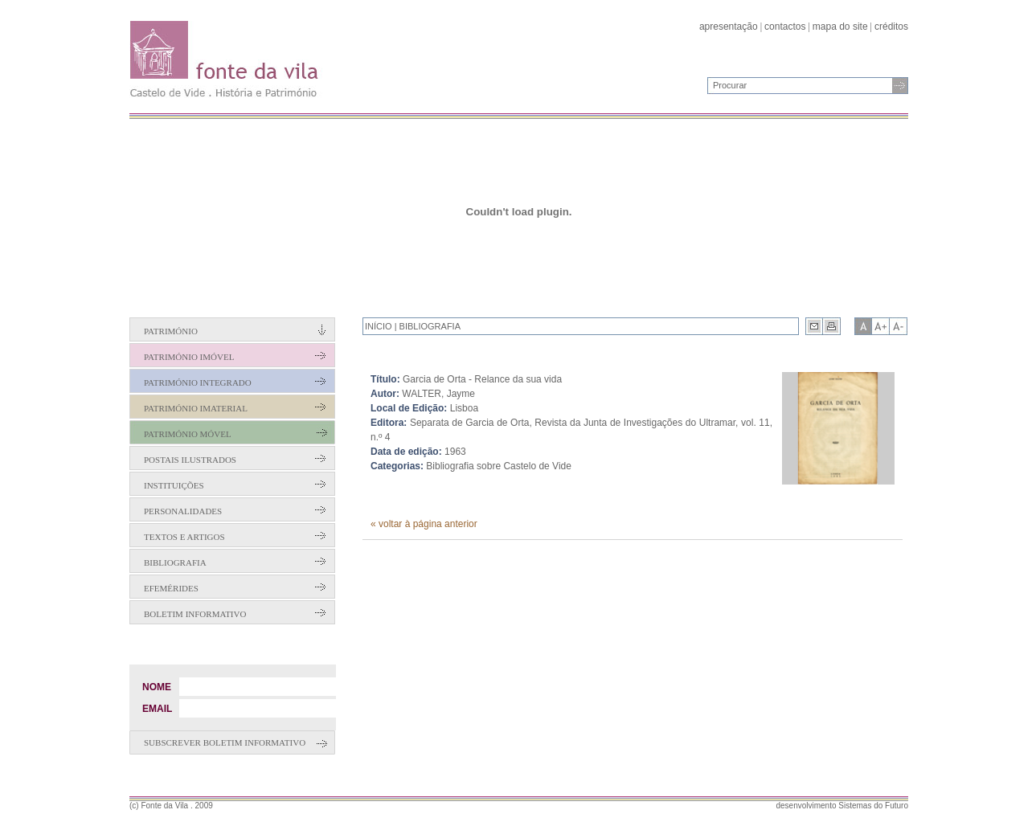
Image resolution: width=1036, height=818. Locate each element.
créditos (891, 26)
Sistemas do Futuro (873, 805)
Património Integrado (198, 382)
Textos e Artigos (184, 537)
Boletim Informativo (195, 614)
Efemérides (171, 588)
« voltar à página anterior (424, 524)
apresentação (728, 26)
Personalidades (183, 511)
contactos (784, 26)
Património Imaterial (196, 408)
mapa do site (840, 26)
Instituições (174, 485)
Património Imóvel (189, 357)
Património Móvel (187, 434)
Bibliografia (175, 562)
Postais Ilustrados (190, 459)
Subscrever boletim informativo (224, 742)
